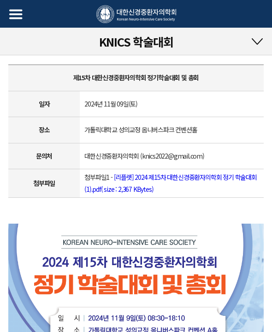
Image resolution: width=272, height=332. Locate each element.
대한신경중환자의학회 (136, 14)
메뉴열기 (16, 14)
